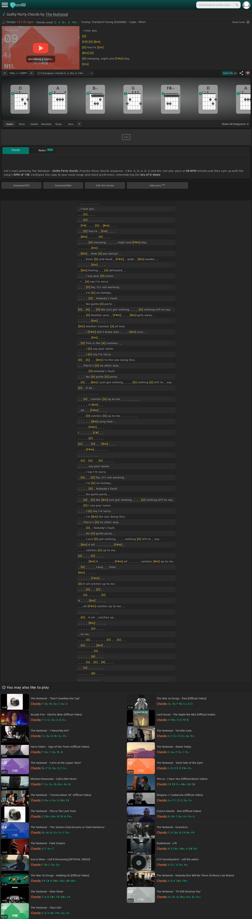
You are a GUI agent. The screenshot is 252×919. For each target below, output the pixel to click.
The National (57, 14)
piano (22, 124)
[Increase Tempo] (31, 73)
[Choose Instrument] (79, 124)
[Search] (237, 4)
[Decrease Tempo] (5, 73)
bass (71, 124)
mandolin (46, 124)
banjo (58, 124)
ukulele (34, 124)
